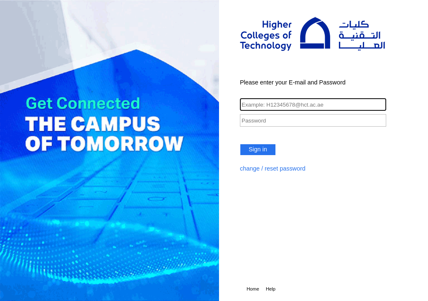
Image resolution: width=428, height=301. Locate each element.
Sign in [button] (258, 149)
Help (270, 288)
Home (253, 288)
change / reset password (273, 168)
